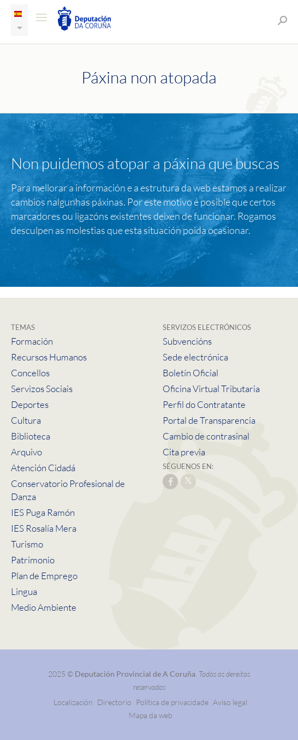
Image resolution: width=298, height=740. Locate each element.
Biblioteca (30, 436)
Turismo (27, 544)
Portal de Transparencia (209, 420)
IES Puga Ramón (43, 512)
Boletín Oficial (190, 372)
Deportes (30, 404)
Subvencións (187, 341)
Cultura (26, 420)
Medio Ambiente (43, 607)
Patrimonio (33, 559)
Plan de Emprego (44, 575)
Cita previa (184, 452)
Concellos (30, 372)
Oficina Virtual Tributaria (211, 388)
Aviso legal (230, 702)
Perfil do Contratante (204, 404)
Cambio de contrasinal (206, 436)
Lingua (24, 591)
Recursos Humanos (49, 357)
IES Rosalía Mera (43, 528)
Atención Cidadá (43, 467)
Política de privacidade (173, 702)
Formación (32, 341)
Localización (73, 702)
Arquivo (26, 452)
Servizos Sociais (42, 388)
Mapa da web (150, 715)
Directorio (114, 702)
